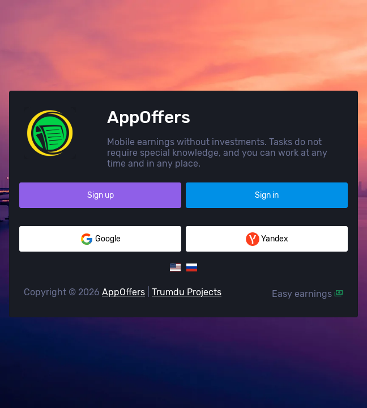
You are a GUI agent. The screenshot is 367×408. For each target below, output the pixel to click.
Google (100, 239)
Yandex (267, 239)
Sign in (267, 195)
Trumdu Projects (186, 292)
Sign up (100, 195)
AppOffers (123, 292)
